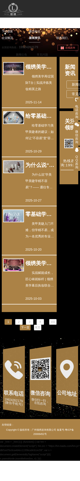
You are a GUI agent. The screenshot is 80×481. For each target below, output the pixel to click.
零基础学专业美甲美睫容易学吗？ (38, 214)
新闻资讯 (34, 37)
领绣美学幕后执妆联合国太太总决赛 (38, 263)
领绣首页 (7, 24)
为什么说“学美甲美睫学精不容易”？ (39, 165)
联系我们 (62, 37)
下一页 (25, 327)
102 (53, 321)
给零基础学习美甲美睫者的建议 (38, 116)
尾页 (37, 327)
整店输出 (34, 31)
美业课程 (34, 24)
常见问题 (42, 54)
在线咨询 (68, 47)
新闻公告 (21, 54)
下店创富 (7, 31)
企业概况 (7, 37)
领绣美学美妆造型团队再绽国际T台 (38, 67)
